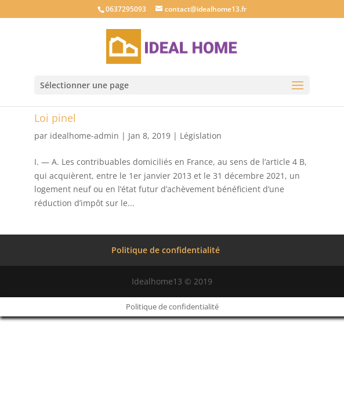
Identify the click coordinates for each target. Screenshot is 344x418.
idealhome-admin (84, 135)
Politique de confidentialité (165, 249)
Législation (201, 135)
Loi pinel (55, 118)
